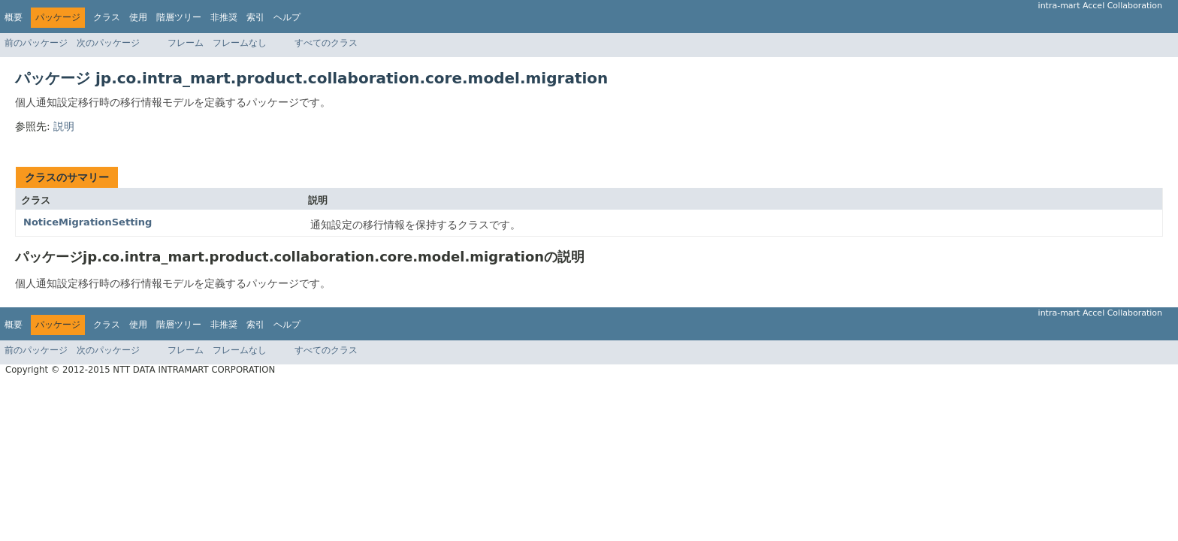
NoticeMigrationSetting (87, 222)
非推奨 (223, 17)
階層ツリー (178, 17)
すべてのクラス (326, 43)
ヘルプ (287, 17)
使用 (138, 17)
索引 (255, 17)
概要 (14, 17)
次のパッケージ (108, 43)
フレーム (186, 43)
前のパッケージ (36, 43)
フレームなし (240, 43)
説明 (63, 126)
